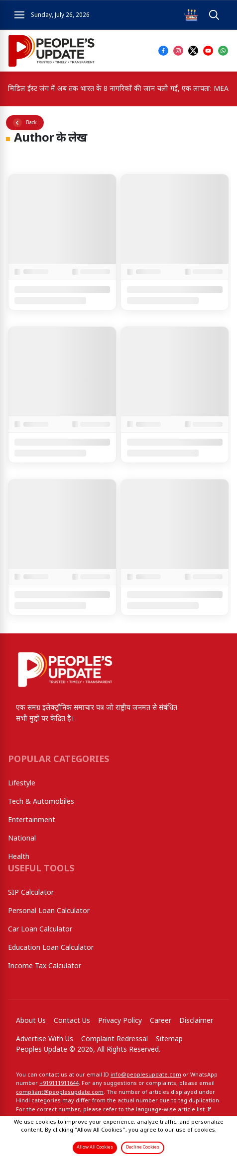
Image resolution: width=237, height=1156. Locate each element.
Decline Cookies (142, 1148)
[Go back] (25, 122)
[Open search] (214, 15)
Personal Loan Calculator (49, 911)
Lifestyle (21, 783)
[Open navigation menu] (19, 14)
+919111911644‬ (59, 1083)
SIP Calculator (31, 893)
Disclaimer (196, 1021)
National (22, 839)
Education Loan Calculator (51, 948)
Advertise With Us (44, 1039)
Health (18, 857)
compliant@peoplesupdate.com (60, 1092)
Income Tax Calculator (44, 966)
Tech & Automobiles (41, 802)
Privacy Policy (120, 1021)
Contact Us (72, 1021)
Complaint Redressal (114, 1039)
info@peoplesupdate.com (146, 1075)
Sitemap (169, 1039)
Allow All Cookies (95, 1148)
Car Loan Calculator (40, 929)
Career (160, 1021)
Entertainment (31, 820)
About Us (31, 1021)
